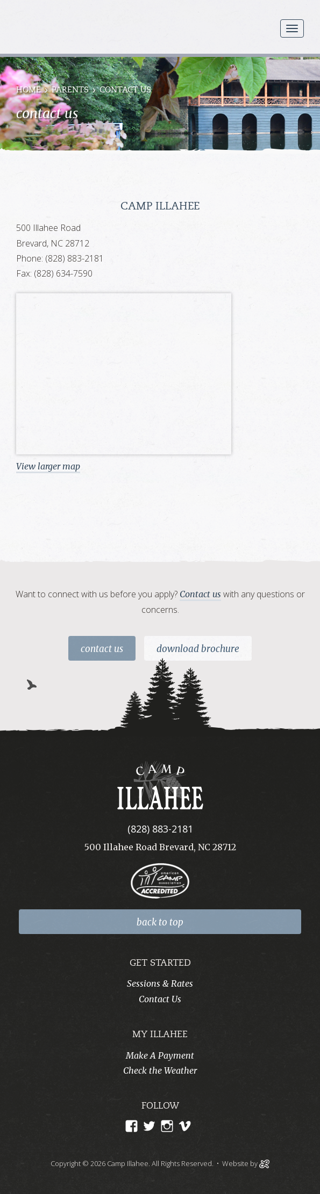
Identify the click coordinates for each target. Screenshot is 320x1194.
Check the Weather (160, 1070)
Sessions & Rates (160, 983)
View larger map (48, 466)
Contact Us (102, 649)
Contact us (200, 594)
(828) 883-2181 (160, 828)
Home (28, 90)
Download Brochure (198, 649)
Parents (70, 90)
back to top (160, 922)
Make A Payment (160, 1055)
